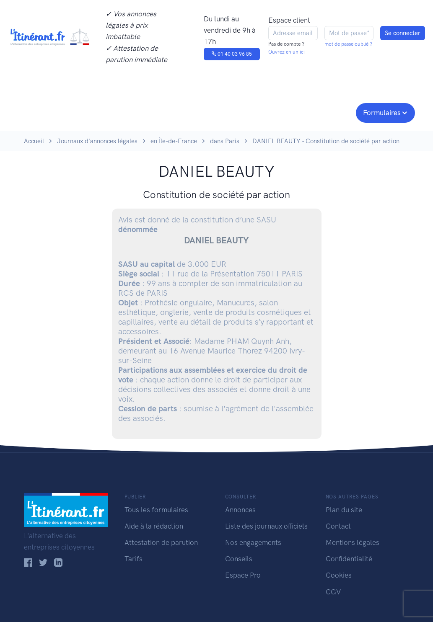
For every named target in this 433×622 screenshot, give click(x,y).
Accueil (34, 141)
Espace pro (328, 112)
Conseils (276, 112)
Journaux (145, 112)
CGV (333, 592)
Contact (338, 526)
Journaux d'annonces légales (97, 141)
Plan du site (344, 510)
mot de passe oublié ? (348, 44)
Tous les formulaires (156, 510)
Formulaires (382, 112)
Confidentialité (349, 559)
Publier (40, 112)
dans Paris (224, 141)
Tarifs (133, 559)
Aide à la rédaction (153, 526)
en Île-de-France (173, 141)
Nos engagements (215, 112)
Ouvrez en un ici (286, 52)
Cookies (339, 575)
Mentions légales (352, 542)
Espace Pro (243, 575)
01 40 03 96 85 (231, 54)
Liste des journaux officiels (266, 526)
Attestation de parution (161, 542)
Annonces (240, 510)
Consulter (94, 112)
